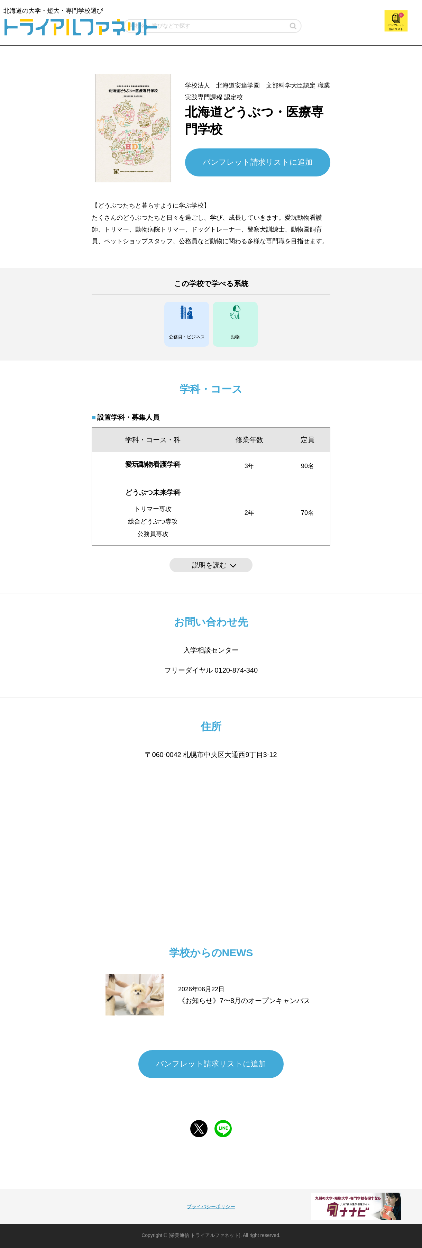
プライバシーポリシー (211, 1206)
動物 (235, 336)
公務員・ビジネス (187, 336)
